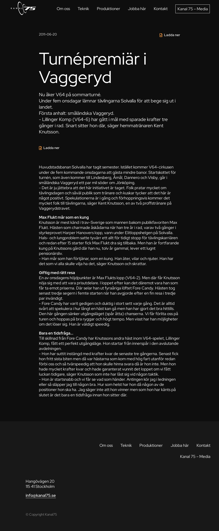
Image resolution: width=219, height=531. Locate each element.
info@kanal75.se (41, 495)
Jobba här (137, 8)
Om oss (63, 8)
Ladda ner (172, 35)
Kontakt (161, 8)
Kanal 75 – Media (193, 9)
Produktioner (108, 8)
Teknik (83, 8)
